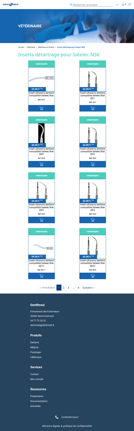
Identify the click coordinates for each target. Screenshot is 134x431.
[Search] (93, 4)
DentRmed (37, 305)
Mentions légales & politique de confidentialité (67, 426)
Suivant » (88, 287)
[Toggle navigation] (130, 4)
